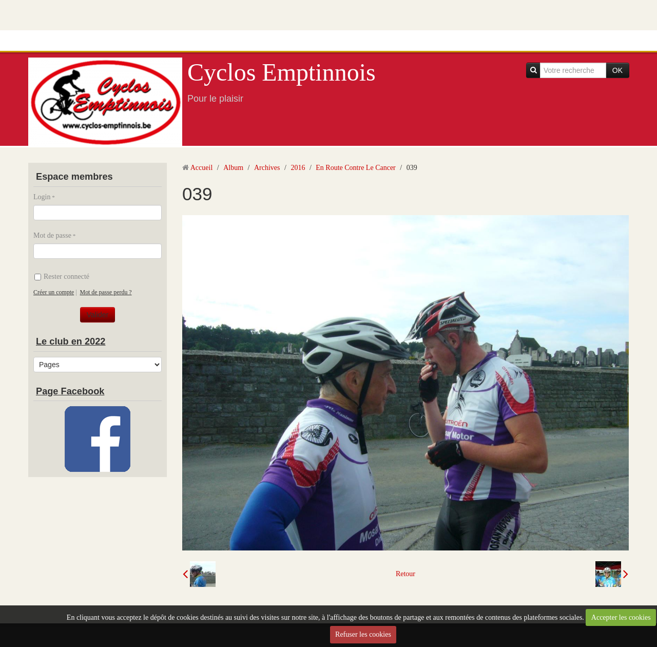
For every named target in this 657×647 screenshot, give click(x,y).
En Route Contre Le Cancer (356, 168)
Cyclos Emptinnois (281, 72)
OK (617, 70)
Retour (405, 574)
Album (233, 168)
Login (41, 197)
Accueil (201, 168)
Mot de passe (52, 235)
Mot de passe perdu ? (106, 292)
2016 (298, 168)
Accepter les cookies (621, 617)
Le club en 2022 (70, 341)
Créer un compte (53, 292)
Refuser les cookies (363, 634)
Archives (267, 168)
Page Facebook (70, 391)
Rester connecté (61, 276)
